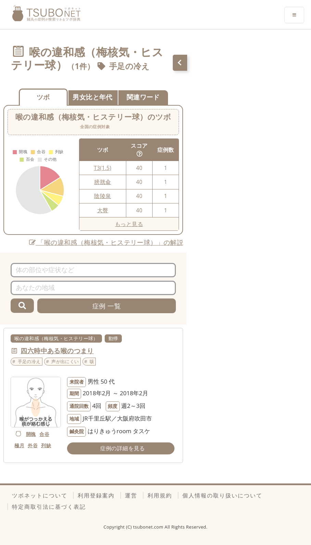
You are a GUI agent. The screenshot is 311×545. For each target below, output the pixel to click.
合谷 (44, 434)
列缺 (46, 445)
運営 (131, 495)
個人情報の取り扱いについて (222, 495)
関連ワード (143, 97)
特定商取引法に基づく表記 (49, 506)
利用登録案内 (96, 495)
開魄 (31, 434)
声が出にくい (65, 361)
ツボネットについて (39, 495)
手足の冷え (129, 66)
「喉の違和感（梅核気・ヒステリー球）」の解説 (106, 242)
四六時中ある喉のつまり (57, 350)
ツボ (43, 97)
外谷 (33, 445)
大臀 (102, 210)
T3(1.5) (102, 168)
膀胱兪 (102, 182)
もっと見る (129, 224)
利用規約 (159, 495)
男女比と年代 (92, 97)
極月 (19, 445)
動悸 (113, 338)
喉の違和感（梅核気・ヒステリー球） (56, 338)
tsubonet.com (149, 527)
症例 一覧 (106, 305)
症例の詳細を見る (122, 448)
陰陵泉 (102, 196)
